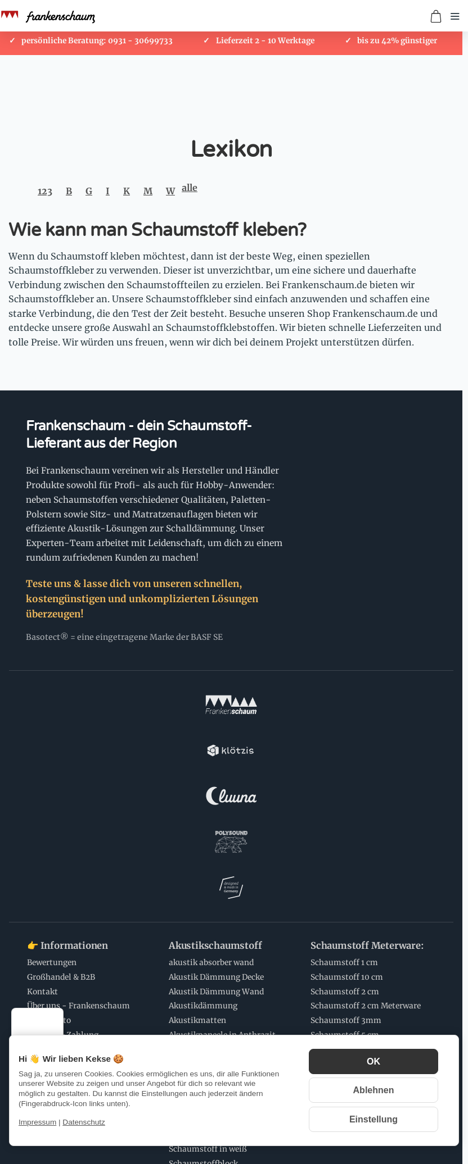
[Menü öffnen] (455, 16)
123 (45, 191)
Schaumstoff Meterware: (367, 767)
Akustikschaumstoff (215, 767)
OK (373, 1061)
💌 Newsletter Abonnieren (228, 1017)
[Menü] (57, 1014)
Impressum (37, 1122)
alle (189, 187)
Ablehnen (373, 1090)
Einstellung (373, 1119)
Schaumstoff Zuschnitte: (225, 911)
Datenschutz (83, 1122)
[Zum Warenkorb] (436, 16)
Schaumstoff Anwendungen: (61, 1022)
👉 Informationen (67, 767)
